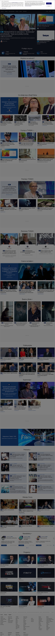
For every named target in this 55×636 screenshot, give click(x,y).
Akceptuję (48, 3)
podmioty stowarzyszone (15, 2)
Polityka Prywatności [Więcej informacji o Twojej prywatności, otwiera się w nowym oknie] (4, 8)
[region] (27, 5)
